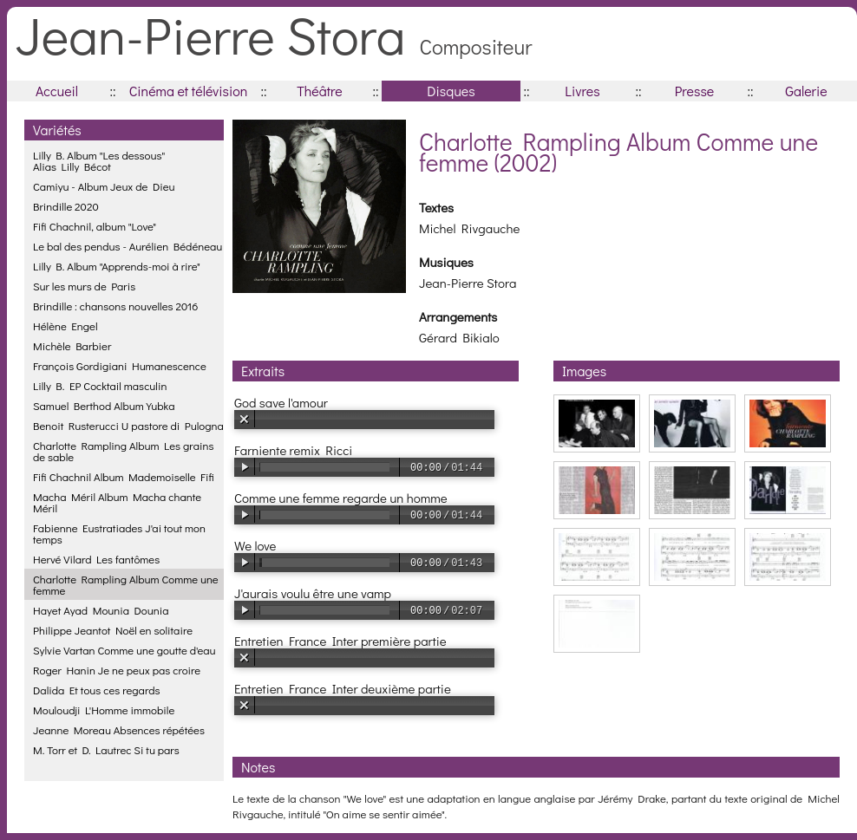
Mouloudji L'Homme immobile (103, 709)
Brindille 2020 (66, 206)
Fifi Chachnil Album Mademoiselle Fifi (123, 476)
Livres (582, 90)
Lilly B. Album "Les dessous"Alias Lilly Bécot (99, 160)
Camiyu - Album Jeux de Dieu (104, 186)
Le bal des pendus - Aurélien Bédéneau (127, 245)
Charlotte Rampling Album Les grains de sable (123, 451)
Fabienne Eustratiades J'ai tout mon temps (119, 533)
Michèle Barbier (72, 345)
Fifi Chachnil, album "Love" (94, 225)
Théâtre (320, 90)
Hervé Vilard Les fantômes (96, 558)
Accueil (57, 90)
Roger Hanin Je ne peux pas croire (116, 669)
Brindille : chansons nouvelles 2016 (115, 305)
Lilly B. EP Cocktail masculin (100, 385)
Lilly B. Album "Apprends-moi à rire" (116, 265)
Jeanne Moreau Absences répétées (119, 729)
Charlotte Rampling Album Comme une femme (126, 584)
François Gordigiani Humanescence (119, 365)
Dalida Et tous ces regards (96, 689)
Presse (694, 90)
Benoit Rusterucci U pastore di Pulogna (128, 425)
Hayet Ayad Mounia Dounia (101, 609)
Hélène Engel (65, 325)
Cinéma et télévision (188, 90)
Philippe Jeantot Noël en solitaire (113, 629)
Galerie (806, 90)
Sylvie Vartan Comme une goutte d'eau (124, 649)
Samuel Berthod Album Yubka (103, 405)
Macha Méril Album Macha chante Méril (117, 502)
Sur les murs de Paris (84, 285)
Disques (450, 90)
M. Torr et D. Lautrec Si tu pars (106, 749)
